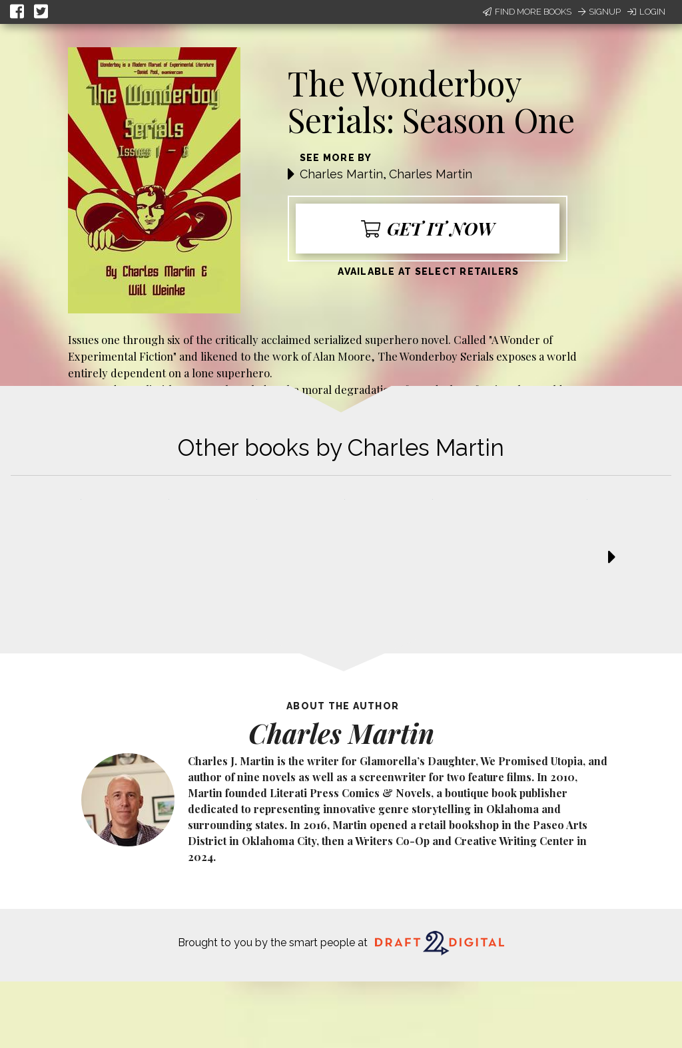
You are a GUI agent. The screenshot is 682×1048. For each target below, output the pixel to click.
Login (646, 12)
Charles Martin (341, 174)
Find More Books (527, 12)
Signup (599, 12)
